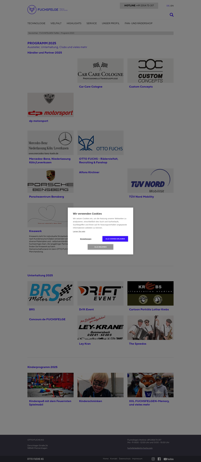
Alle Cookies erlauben (115, 239)
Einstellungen (85, 239)
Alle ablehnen (100, 247)
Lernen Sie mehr (79, 231)
